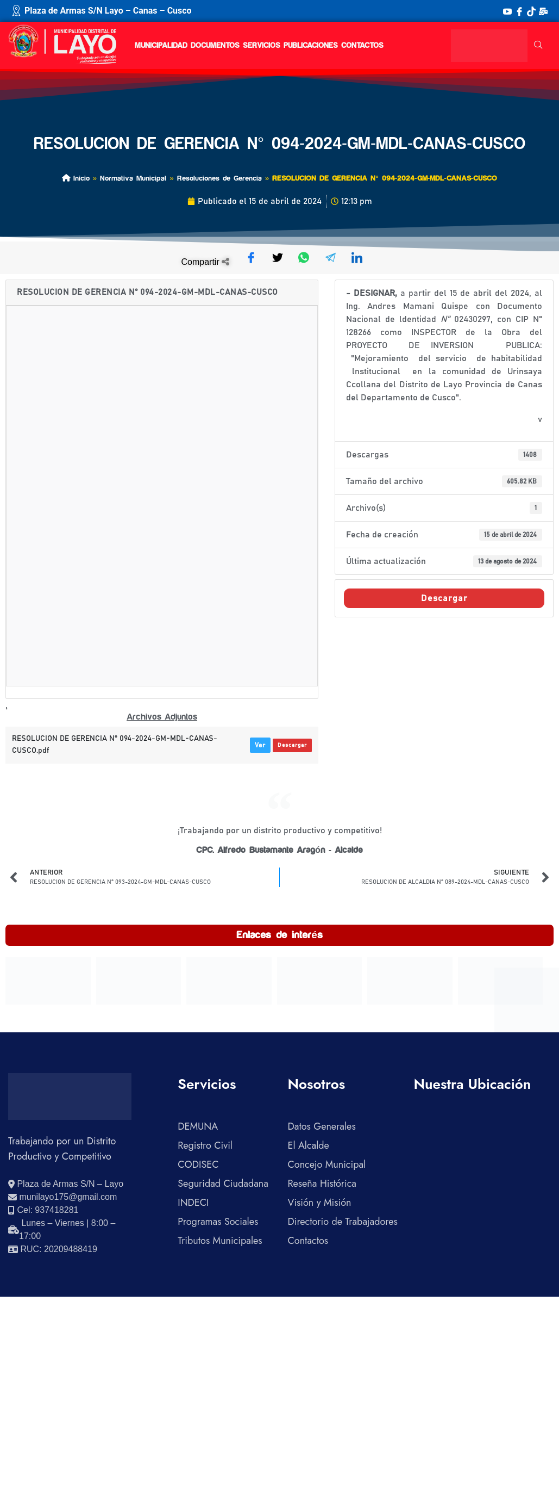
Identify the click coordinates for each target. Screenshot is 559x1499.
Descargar (292, 745)
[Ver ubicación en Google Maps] (65, 1184)
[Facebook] (519, 10)
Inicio (76, 178)
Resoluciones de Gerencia (219, 178)
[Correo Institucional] (543, 10)
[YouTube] (507, 10)
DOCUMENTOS (215, 45)
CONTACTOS (362, 45)
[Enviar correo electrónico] (62, 1197)
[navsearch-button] (538, 46)
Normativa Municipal (133, 178)
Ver (260, 745)
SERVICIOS (261, 45)
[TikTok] (531, 10)
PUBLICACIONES (311, 45)
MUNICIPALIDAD (161, 45)
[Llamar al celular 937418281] (43, 1210)
